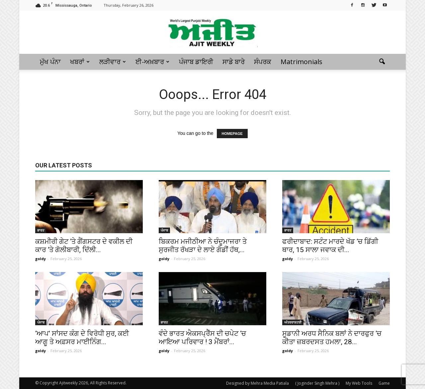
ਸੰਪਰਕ (262, 61)
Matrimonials (301, 61)
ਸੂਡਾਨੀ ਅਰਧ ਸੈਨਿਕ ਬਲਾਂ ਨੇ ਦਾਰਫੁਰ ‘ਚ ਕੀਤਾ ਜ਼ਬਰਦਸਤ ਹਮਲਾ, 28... (332, 338)
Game (384, 383)
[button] (382, 62)
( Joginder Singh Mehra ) (317, 383)
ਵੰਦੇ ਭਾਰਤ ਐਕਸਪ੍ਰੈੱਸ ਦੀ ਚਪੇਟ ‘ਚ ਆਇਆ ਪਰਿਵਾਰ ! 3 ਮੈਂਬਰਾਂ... (202, 338)
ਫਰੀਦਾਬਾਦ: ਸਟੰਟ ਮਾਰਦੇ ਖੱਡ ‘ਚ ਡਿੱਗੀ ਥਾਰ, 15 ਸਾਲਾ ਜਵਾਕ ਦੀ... (330, 246)
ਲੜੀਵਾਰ (112, 61)
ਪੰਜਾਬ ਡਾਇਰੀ (196, 61)
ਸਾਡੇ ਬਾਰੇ (233, 61)
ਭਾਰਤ (40, 230)
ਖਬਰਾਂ (80, 61)
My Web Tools (359, 383)
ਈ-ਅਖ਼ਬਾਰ (152, 61)
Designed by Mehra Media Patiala (257, 383)
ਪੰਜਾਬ (164, 230)
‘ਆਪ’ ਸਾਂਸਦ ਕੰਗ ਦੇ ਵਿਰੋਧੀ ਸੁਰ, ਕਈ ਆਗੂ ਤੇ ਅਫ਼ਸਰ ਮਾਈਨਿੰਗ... (82, 338)
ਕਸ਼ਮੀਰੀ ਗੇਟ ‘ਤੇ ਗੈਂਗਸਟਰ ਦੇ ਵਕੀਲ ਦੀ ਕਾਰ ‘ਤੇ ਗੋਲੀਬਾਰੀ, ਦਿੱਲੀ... (83, 246)
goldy (40, 258)
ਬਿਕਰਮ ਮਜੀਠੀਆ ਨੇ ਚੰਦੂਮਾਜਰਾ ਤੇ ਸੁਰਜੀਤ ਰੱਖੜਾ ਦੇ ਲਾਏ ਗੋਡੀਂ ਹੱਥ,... (203, 246)
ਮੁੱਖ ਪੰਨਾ (50, 61)
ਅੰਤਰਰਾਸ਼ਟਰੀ (292, 322)
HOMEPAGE (232, 134)
